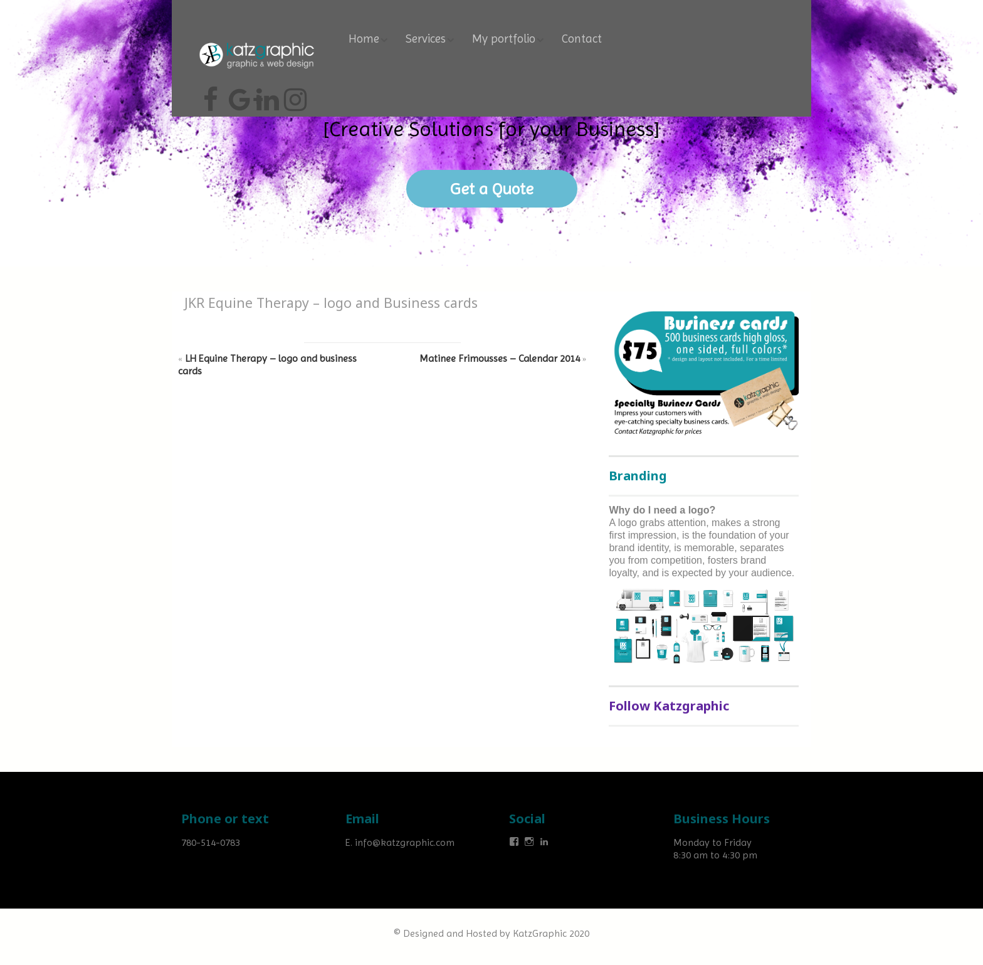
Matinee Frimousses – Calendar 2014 (499, 358)
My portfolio (503, 39)
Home (364, 39)
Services (426, 39)
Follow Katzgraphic (669, 705)
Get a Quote (492, 188)
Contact (582, 39)
